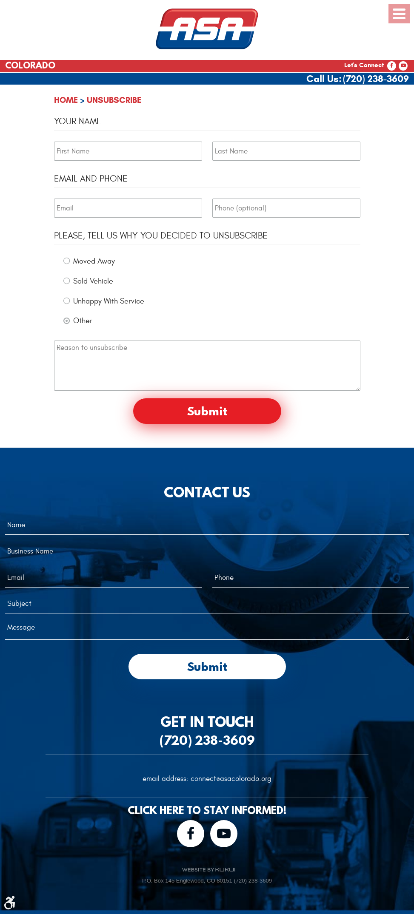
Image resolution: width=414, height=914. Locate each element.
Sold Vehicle (93, 281)
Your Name (78, 121)
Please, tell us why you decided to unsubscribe (161, 235)
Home (66, 100)
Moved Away (94, 261)
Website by (208, 869)
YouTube (403, 66)
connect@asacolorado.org (231, 779)
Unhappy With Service (108, 301)
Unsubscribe (114, 100)
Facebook (391, 66)
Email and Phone (91, 178)
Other (82, 320)
